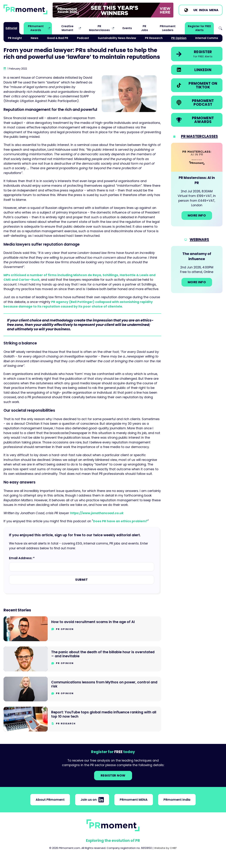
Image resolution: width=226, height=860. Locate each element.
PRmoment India (176, 800)
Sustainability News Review (117, 38)
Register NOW (113, 775)
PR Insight (15, 38)
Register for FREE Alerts (199, 28)
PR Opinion (178, 38)
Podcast (83, 38)
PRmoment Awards (36, 28)
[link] (113, 10)
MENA (214, 10)
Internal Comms (206, 38)
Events (127, 28)
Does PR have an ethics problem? (120, 521)
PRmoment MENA (134, 800)
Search (220, 28)
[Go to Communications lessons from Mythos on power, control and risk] (82, 689)
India (203, 10)
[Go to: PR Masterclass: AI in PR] (196, 184)
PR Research (154, 38)
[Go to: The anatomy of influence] (196, 269)
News (34, 38)
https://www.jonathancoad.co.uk (97, 513)
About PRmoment (50, 800)
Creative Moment (67, 28)
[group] (113, 10)
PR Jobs (144, 28)
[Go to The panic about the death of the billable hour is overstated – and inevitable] (82, 658)
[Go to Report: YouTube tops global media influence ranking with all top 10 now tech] (82, 719)
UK (195, 10)
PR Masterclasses (99, 28)
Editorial (11, 28)
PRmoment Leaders (168, 28)
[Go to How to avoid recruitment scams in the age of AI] (82, 628)
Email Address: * (22, 558)
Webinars (199, 239)
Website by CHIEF (165, 848)
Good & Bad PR (57, 38)
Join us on (92, 800)
